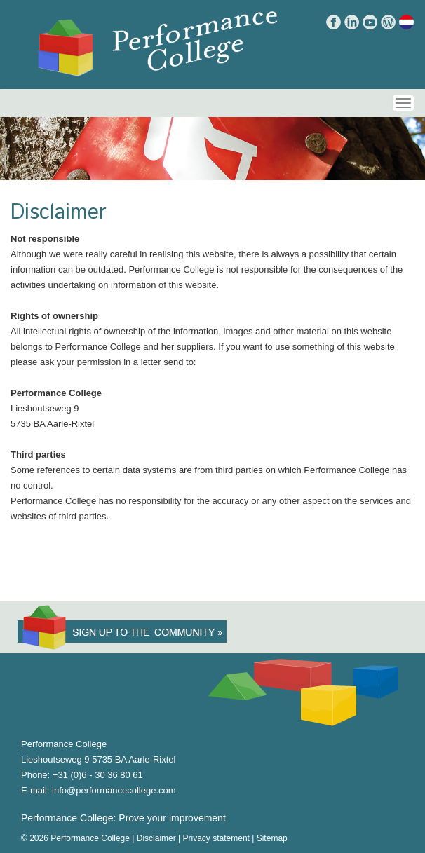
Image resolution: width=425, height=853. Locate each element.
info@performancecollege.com (114, 790)
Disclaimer (156, 838)
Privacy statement (216, 838)
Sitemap (272, 838)
